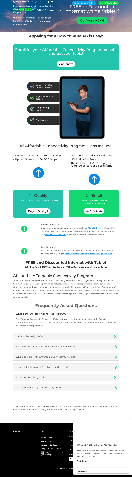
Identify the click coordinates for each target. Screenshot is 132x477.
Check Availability (108, 3)
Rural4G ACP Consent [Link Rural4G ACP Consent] (55, 234)
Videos (44, 445)
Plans (59, 10)
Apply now (66, 63)
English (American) (103, 10)
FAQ (75, 10)
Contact (83, 10)
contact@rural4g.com (79, 440)
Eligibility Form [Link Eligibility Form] (94, 228)
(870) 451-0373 (75, 449)
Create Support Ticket (84, 3)
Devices (51, 441)
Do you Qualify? (38, 211)
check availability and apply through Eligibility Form (88, 254)
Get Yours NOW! (92, 20)
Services (50, 10)
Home (41, 10)
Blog (67, 10)
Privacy (51, 449)
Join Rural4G (94, 210)
